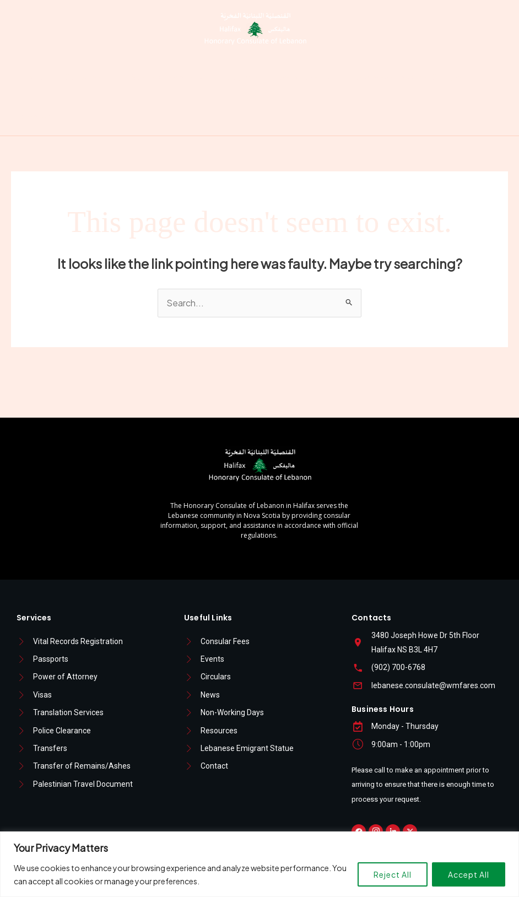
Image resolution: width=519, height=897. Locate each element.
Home (32, 77)
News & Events (162, 77)
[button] (103, 77)
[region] (259, 864)
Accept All (468, 874)
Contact (37, 116)
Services (85, 77)
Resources (295, 77)
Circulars (233, 77)
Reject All (393, 874)
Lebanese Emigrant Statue (396, 77)
